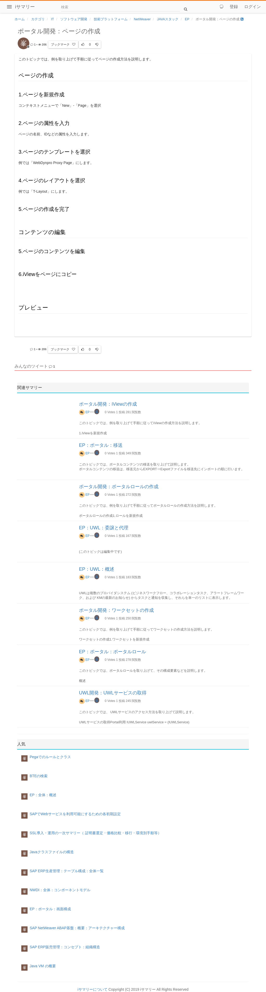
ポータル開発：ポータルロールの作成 (118, 486)
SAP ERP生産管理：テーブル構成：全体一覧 (66, 871)
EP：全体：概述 (43, 795)
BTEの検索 (39, 776)
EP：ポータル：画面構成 (50, 909)
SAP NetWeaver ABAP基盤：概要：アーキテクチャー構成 (77, 928)
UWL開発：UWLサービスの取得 (113, 692)
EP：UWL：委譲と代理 (103, 527)
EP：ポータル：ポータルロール (112, 651)
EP (84, 412)
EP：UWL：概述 (96, 569)
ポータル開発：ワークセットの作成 (116, 610)
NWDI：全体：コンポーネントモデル (60, 890)
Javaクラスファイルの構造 (52, 852)
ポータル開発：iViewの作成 (108, 404)
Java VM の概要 (43, 966)
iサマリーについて (92, 989)
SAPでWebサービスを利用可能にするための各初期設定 (75, 814)
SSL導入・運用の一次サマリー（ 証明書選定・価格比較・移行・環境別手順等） (95, 833)
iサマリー (25, 6)
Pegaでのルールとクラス (50, 757)
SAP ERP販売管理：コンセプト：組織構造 (65, 947)
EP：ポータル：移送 (101, 445)
